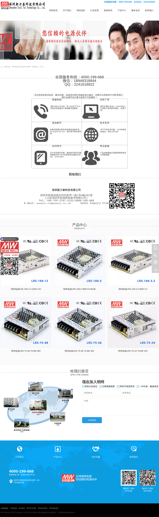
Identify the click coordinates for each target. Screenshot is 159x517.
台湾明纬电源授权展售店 (66, 512)
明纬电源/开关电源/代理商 (21, 67)
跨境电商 (22, 508)
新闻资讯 (108, 10)
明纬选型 (81, 10)
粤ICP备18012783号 (8, 512)
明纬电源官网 (42, 508)
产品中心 (122, 10)
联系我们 (149, 10)
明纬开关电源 (31, 508)
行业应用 (94, 10)
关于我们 (67, 10)
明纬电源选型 (53, 508)
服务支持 (135, 10)
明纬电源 (14, 508)
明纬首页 (53, 10)
